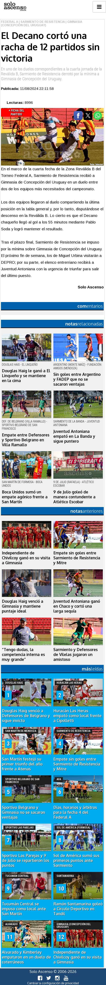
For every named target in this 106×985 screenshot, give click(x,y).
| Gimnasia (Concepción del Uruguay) (41, 23)
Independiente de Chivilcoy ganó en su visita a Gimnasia (26, 557)
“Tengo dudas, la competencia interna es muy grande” (23, 654)
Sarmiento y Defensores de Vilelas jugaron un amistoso (75, 654)
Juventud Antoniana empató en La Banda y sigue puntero (74, 436)
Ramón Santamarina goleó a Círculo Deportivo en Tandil (78, 908)
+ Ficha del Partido (16, 112)
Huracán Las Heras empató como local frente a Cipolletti (77, 715)
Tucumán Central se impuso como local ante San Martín (24, 908)
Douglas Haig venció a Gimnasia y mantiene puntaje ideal (22, 606)
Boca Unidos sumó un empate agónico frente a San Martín (25, 496)
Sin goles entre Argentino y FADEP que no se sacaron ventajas (77, 379)
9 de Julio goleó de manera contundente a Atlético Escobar (74, 496)
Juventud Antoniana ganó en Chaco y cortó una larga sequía (76, 606)
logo (15, 6)
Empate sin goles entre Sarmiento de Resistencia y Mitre (76, 557)
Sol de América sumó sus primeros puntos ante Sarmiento (76, 860)
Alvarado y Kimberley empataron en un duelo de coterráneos (26, 957)
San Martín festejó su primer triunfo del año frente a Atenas (22, 764)
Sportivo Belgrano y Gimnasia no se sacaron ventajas (23, 812)
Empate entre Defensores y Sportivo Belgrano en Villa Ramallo (25, 439)
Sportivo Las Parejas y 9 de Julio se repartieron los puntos (25, 860)
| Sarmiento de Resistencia (41, 21)
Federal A (9, 21)
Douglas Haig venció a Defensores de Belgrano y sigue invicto (26, 715)
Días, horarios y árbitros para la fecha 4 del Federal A (75, 812)
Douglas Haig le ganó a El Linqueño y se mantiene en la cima (26, 375)
